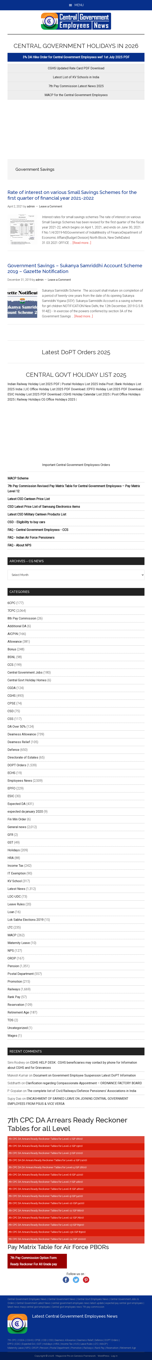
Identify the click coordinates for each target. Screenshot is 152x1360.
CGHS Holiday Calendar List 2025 (86, 394)
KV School (15, 881)
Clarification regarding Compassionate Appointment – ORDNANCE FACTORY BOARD (84, 1083)
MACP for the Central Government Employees (76, 95)
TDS (10, 1020)
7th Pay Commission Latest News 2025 (76, 86)
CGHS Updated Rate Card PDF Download (76, 68)
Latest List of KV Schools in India (76, 77)
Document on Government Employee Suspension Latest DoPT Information (84, 1075)
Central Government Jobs (25, 672)
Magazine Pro (63, 1355)
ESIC (11, 796)
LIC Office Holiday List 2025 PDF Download (54, 389)
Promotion (15, 981)
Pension (13, 966)
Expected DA (17, 804)
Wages (12, 1035)
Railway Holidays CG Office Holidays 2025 (46, 399)
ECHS (11, 773)
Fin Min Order (17, 819)
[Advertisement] (76, 129)
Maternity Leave (19, 943)
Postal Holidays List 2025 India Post (88, 384)
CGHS (12, 696)
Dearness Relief (19, 742)
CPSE (11, 703)
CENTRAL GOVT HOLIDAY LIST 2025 (76, 374)
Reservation (16, 1005)
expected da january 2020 (25, 811)
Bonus (12, 649)
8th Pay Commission (22, 618)
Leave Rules (16, 904)
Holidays (14, 850)
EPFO (11, 788)
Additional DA (17, 626)
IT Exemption (17, 873)
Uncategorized (18, 1028)
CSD (11, 711)
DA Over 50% (17, 726)
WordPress (103, 1355)
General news (17, 827)
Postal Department (21, 974)
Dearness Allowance (22, 734)
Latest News (16, 889)
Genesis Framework (85, 1355)
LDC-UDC (14, 896)
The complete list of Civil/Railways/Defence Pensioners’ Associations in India (81, 1091)
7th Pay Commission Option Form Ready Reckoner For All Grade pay (33, 1261)
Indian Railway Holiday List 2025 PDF (34, 384)
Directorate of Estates (23, 757)
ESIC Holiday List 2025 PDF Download (34, 394)
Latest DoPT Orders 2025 (76, 352)
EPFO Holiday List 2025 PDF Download (114, 389)
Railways (14, 989)
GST (10, 842)
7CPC (11, 611)
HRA (11, 858)
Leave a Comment (50, 206)
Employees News (20, 781)
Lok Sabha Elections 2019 (26, 920)
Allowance (15, 641)
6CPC (11, 603)
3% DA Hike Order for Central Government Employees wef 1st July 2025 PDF (76, 57)
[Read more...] (82, 243)
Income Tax (15, 866)
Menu (79, 5)
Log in (114, 1355)
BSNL (11, 657)
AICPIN (13, 634)
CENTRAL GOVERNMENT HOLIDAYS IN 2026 (76, 45)
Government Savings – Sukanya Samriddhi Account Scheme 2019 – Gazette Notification (75, 268)
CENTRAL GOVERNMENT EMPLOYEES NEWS (76, 21)
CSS (10, 719)
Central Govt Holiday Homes (27, 680)
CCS (10, 665)
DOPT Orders (17, 765)
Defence (13, 750)
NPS (11, 950)
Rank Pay (14, 997)
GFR (10, 835)
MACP (12, 935)
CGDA (12, 688)
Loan (11, 912)
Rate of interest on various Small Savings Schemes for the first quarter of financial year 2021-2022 (72, 195)
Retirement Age (18, 1012)
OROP (12, 958)
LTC (10, 927)
